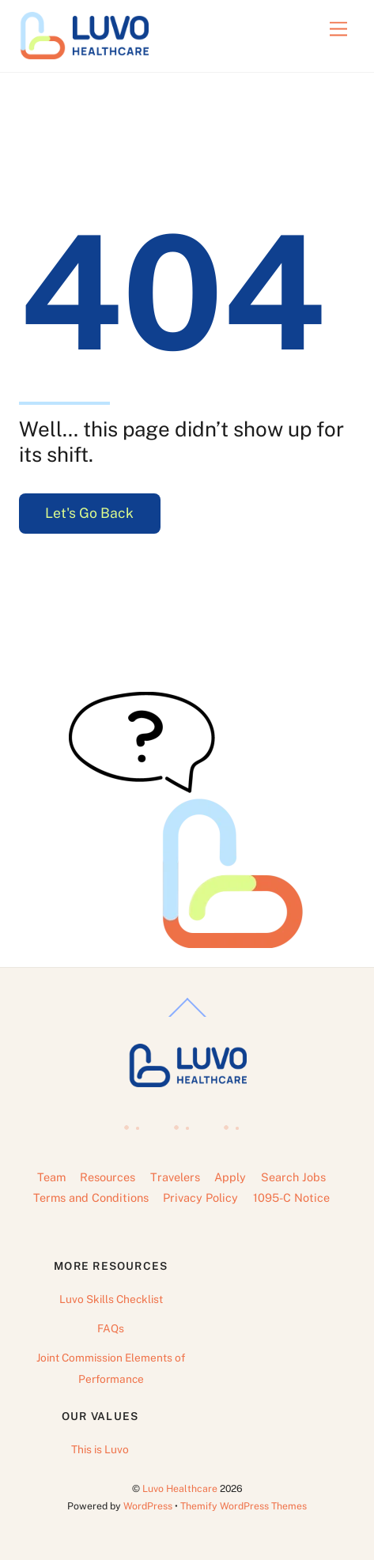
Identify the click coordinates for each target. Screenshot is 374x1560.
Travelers (175, 1177)
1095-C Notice (291, 1197)
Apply (230, 1177)
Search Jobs (293, 1177)
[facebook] (135, 1122)
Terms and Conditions (91, 1197)
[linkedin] (185, 1122)
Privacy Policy (200, 1197)
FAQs (110, 1328)
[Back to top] (187, 1016)
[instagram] (235, 1122)
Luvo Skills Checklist (111, 1299)
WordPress (147, 1506)
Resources (107, 1177)
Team (51, 1177)
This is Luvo (100, 1449)
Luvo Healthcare (179, 1488)
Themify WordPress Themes (243, 1506)
